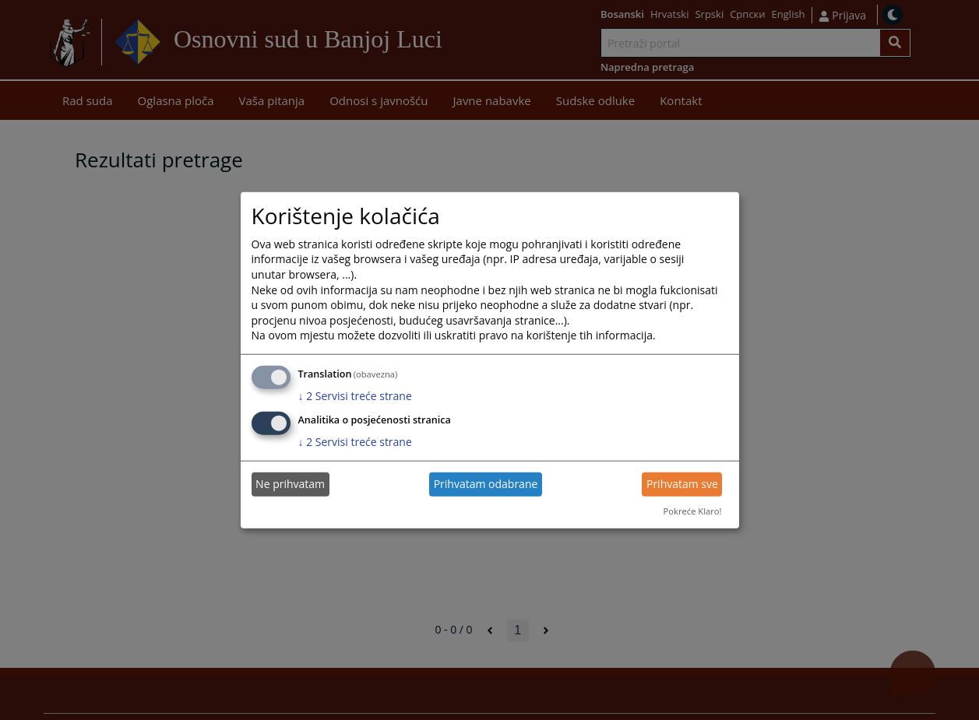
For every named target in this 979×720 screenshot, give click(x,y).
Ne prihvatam (290, 483)
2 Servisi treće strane (355, 395)
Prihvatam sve (682, 483)
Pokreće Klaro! (693, 511)
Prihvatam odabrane (486, 483)
